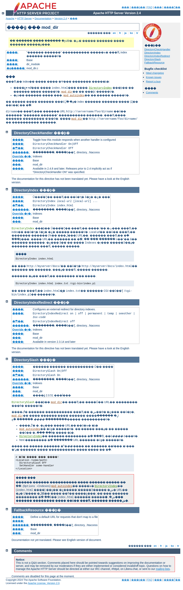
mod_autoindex (73, 95)
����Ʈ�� (172, 7)
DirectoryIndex (100, 88)
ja (125, 33)
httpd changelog (155, 73)
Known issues (153, 77)
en (114, 33)
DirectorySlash (152, 59)
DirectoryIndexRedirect (157, 56)
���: (16, 164)
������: (21, 152)
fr (120, 33)
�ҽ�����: (16, 68)
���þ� (62, 133)
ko (131, 33)
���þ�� (138, 7)
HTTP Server (24, 18)
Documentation (43, 18)
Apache (10, 18)
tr (137, 33)
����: (12, 52)
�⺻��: (18, 148)
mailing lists (163, 568)
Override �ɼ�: (22, 156)
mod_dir (67, 91)
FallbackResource (154, 62)
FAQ (149, 7)
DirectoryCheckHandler (157, 49)
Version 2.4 (60, 18)
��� (125, 7)
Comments (152, 92)
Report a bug (153, 81)
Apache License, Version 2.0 (43, 583)
